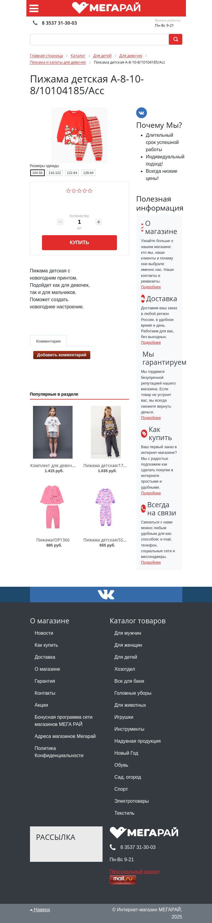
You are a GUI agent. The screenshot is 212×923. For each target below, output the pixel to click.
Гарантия (45, 681)
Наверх (40, 909)
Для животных (130, 705)
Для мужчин (128, 633)
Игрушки (124, 717)
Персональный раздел (135, 871)
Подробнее (151, 287)
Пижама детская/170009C (109, 465)
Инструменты (130, 729)
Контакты (45, 693)
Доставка (45, 657)
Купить (79, 242)
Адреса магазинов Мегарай (65, 736)
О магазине (47, 669)
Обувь (121, 765)
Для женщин (128, 645)
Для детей (126, 657)
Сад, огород (128, 777)
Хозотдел (125, 669)
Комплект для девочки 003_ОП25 (64, 465)
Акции (41, 705)
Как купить (46, 645)
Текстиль (125, 813)
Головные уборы (133, 693)
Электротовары (132, 801)
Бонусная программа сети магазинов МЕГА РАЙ (64, 721)
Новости (44, 633)
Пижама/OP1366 (53, 540)
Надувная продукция (138, 741)
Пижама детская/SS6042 (108, 540)
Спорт (121, 789)
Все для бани (129, 681)
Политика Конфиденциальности (59, 752)
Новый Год (126, 753)
